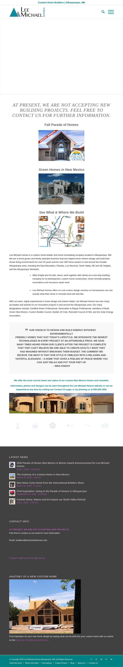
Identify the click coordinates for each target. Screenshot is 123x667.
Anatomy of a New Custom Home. (32, 640)
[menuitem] (101, 12)
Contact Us (60, 389)
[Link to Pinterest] (106, 659)
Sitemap (41, 558)
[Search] (101, 12)
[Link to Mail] (111, 659)
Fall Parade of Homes (61, 125)
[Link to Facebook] (91, 659)
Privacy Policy (29, 558)
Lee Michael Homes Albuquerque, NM (39, 659)
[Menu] (109, 12)
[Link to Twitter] (101, 659)
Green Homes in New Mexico (61, 169)
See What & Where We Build (61, 212)
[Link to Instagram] (96, 659)
